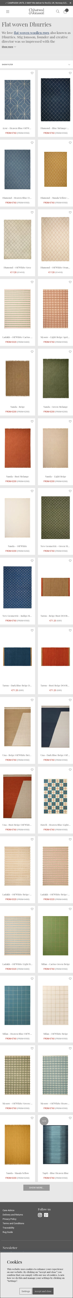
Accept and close (43, 1291)
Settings (25, 1291)
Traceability (8, 1227)
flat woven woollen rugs (31, 32)
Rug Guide (8, 1232)
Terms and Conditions (13, 1223)
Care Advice (8, 1210)
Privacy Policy (9, 1219)
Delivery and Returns (13, 1214)
